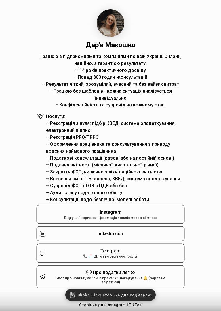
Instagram (110, 214)
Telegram (106, 253)
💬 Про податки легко (106, 277)
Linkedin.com (82, 233)
